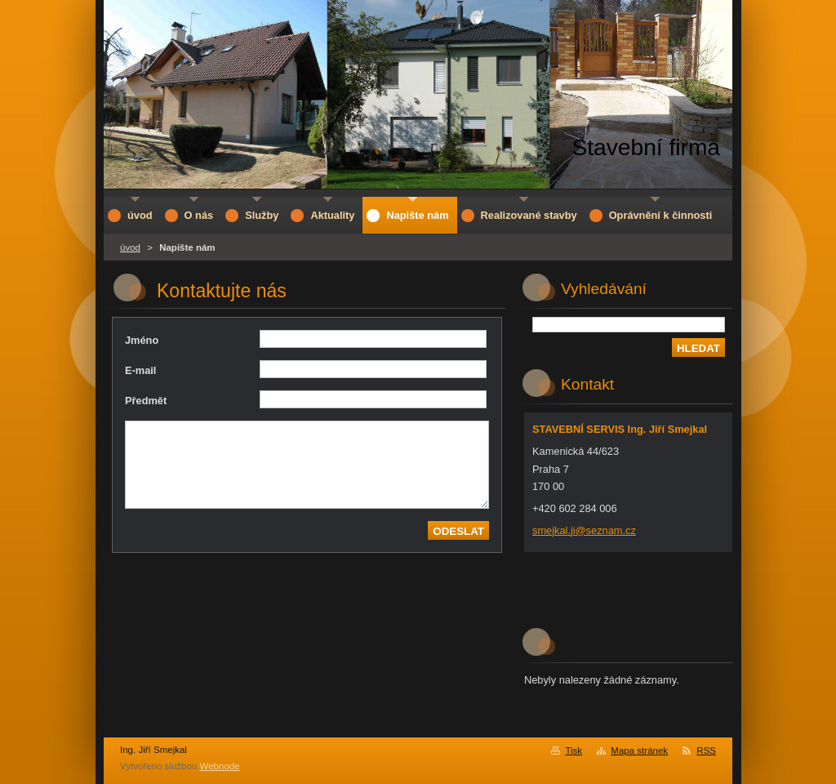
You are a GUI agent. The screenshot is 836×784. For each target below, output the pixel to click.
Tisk (573, 750)
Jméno (141, 340)
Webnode (220, 766)
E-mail (140, 370)
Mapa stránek (639, 750)
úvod (130, 247)
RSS (706, 750)
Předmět (146, 400)
